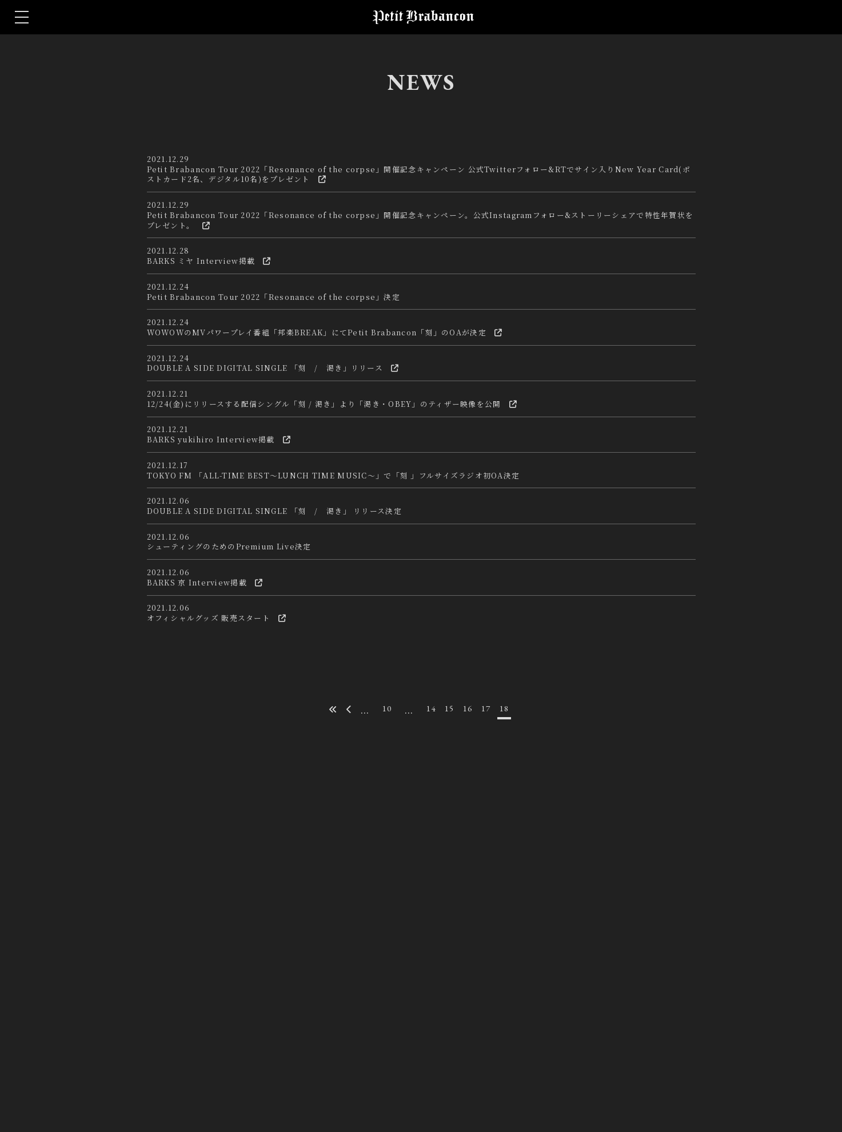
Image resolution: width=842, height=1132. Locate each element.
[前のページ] (341, 963)
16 (472, 962)
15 (450, 962)
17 (494, 962)
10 (381, 962)
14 (428, 962)
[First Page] (322, 963)
